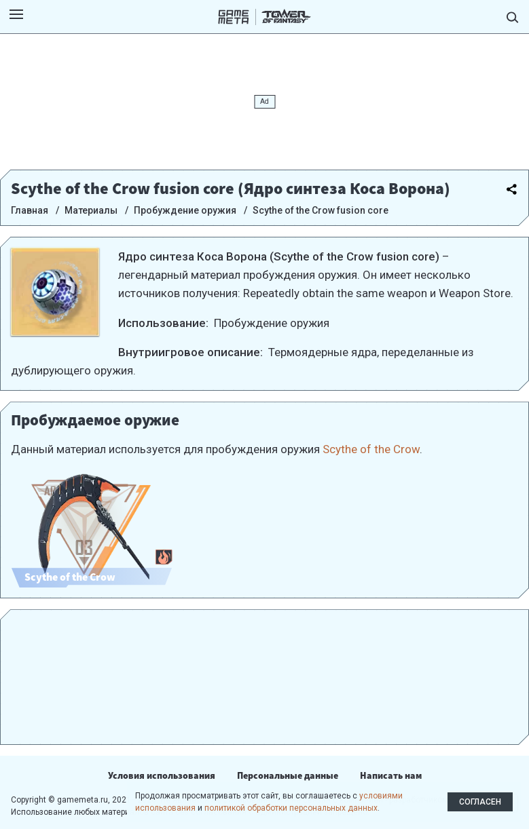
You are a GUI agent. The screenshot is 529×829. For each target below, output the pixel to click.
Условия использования (161, 775)
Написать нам (391, 775)
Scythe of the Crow (371, 449)
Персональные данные (287, 775)
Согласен (480, 802)
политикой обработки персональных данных (291, 808)
